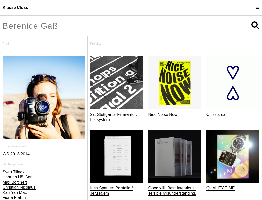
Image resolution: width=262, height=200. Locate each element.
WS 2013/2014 (16, 154)
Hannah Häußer (17, 177)
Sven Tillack (13, 172)
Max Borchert (15, 182)
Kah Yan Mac (15, 192)
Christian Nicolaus (19, 187)
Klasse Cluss (15, 7)
